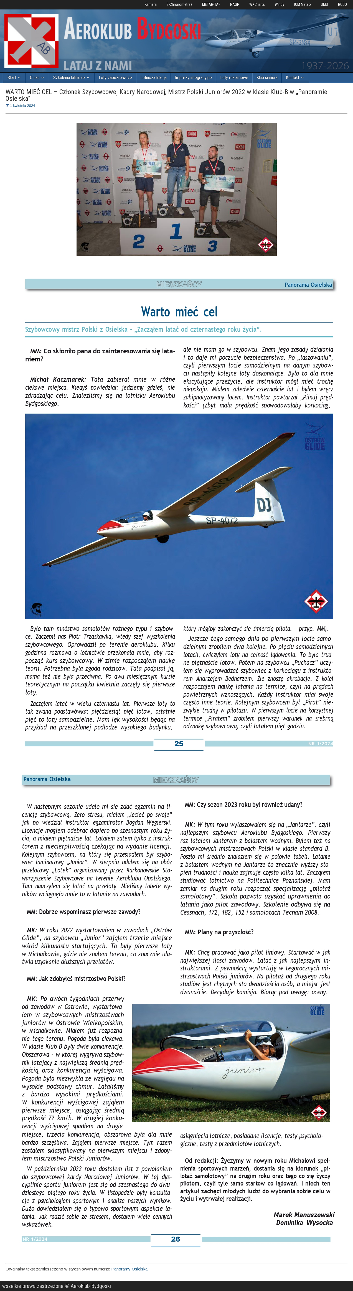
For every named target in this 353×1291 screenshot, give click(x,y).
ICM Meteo (302, 4)
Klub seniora (267, 77)
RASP (234, 4)
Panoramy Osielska (129, 1269)
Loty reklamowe (234, 77)
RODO (342, 4)
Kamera (151, 4)
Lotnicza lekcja (153, 77)
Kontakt (292, 77)
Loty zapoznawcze (115, 77)
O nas (34, 77)
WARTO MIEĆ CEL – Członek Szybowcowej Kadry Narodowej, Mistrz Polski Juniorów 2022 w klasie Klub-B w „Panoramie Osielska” (166, 95)
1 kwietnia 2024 (22, 106)
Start (11, 77)
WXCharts (257, 4)
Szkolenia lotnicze (69, 77)
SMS (324, 4)
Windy (279, 4)
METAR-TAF (211, 4)
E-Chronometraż (179, 4)
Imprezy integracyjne (193, 77)
